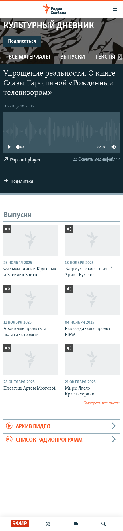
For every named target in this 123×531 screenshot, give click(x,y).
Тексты (105, 57)
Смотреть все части (101, 403)
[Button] (18, 182)
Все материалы (29, 57)
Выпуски (72, 57)
